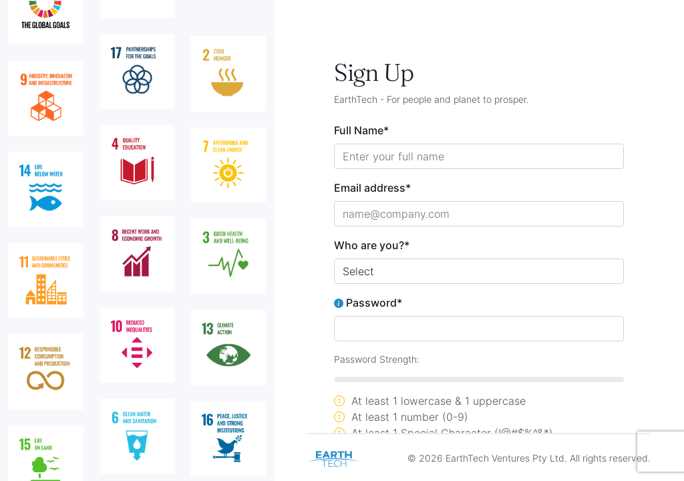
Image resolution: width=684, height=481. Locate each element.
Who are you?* (371, 245)
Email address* (372, 187)
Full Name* (361, 130)
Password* (368, 302)
